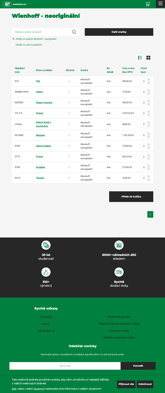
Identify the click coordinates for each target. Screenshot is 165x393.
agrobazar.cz (46, 330)
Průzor (39, 156)
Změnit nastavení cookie (119, 337)
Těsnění (40, 178)
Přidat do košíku (131, 196)
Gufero (39, 91)
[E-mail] (65, 366)
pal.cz (46, 323)
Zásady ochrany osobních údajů (119, 323)
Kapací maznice (44, 102)
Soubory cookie (119, 330)
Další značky (119, 31)
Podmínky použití (119, 316)
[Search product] (46, 32)
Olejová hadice (43, 146)
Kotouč (39, 113)
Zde (14, 388)
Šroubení (40, 167)
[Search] (73, 32)
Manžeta (40, 135)
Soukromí (39, 388)
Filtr (38, 81)
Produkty (46, 316)
